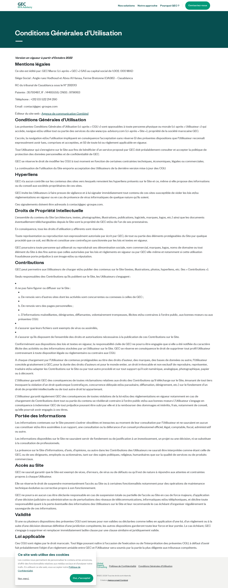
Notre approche (147, 6)
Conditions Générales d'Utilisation (155, 566)
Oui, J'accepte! (81, 578)
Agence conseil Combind (118, 580)
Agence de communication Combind (65, 113)
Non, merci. (23, 578)
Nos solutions (126, 6)
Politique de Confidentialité (122, 566)
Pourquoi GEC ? (169, 6)
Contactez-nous (197, 6)
